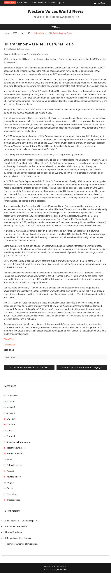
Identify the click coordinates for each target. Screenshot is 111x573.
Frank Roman (24, 49)
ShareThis (8, 339)
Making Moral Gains (14, 532)
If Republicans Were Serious (18, 538)
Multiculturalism (14, 465)
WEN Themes (62, 569)
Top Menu (99, 2)
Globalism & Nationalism (18, 442)
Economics (11, 424)
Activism (10, 401)
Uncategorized (13, 499)
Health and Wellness (15, 447)
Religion (10, 482)
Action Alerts (12, 395)
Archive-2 (10, 413)
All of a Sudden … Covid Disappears (48, 2)
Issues (9, 459)
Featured (10, 436)
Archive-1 (12, 357)
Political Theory (13, 476)
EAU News (11, 418)
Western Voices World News (55, 11)
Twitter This (9, 344)
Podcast (10, 470)
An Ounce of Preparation (16, 526)
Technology (11, 494)
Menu (56, 27)
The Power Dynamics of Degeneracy (21, 543)
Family (9, 430)
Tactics (9, 488)
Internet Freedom (14, 453)
